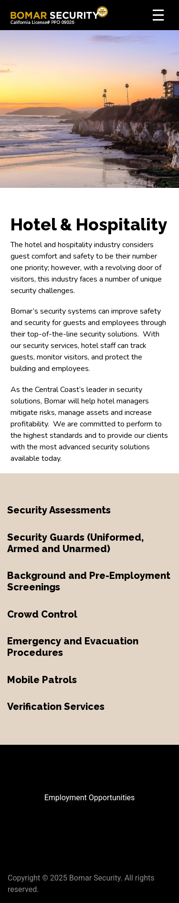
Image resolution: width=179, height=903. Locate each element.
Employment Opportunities (89, 797)
